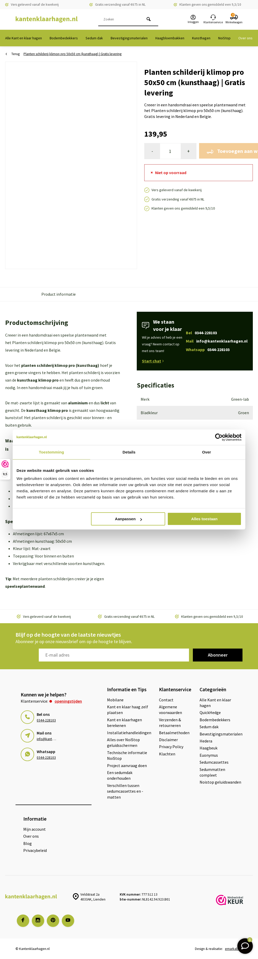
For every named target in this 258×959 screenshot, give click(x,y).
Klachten (167, 753)
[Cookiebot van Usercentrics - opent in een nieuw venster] (218, 437)
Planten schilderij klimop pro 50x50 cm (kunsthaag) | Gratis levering (73, 54)
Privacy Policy (171, 746)
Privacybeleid (35, 850)
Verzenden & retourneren (170, 722)
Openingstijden (68, 701)
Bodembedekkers (64, 38)
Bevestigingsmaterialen (129, 38)
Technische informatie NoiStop (127, 755)
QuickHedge (210, 712)
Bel (201, 333)
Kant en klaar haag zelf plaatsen (127, 709)
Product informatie (58, 294)
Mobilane (115, 699)
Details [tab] (129, 452)
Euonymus (209, 755)
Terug (13, 54)
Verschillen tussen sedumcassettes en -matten (125, 791)
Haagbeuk (208, 747)
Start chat (153, 360)
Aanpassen (128, 519)
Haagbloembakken (169, 38)
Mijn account (34, 829)
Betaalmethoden (174, 732)
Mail (217, 341)
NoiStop (224, 38)
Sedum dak (94, 38)
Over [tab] (206, 452)
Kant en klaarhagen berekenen (124, 722)
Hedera (206, 741)
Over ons (245, 38)
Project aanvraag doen (127, 765)
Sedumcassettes (214, 762)
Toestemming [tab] (51, 452)
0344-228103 (46, 720)
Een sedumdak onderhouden (119, 775)
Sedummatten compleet (212, 772)
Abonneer (217, 655)
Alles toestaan (204, 519)
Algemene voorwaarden (170, 709)
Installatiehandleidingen (129, 732)
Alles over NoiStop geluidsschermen (123, 742)
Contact (166, 699)
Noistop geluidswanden (220, 782)
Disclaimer (168, 739)
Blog (27, 843)
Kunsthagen (201, 38)
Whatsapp (208, 349)
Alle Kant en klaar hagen (23, 38)
